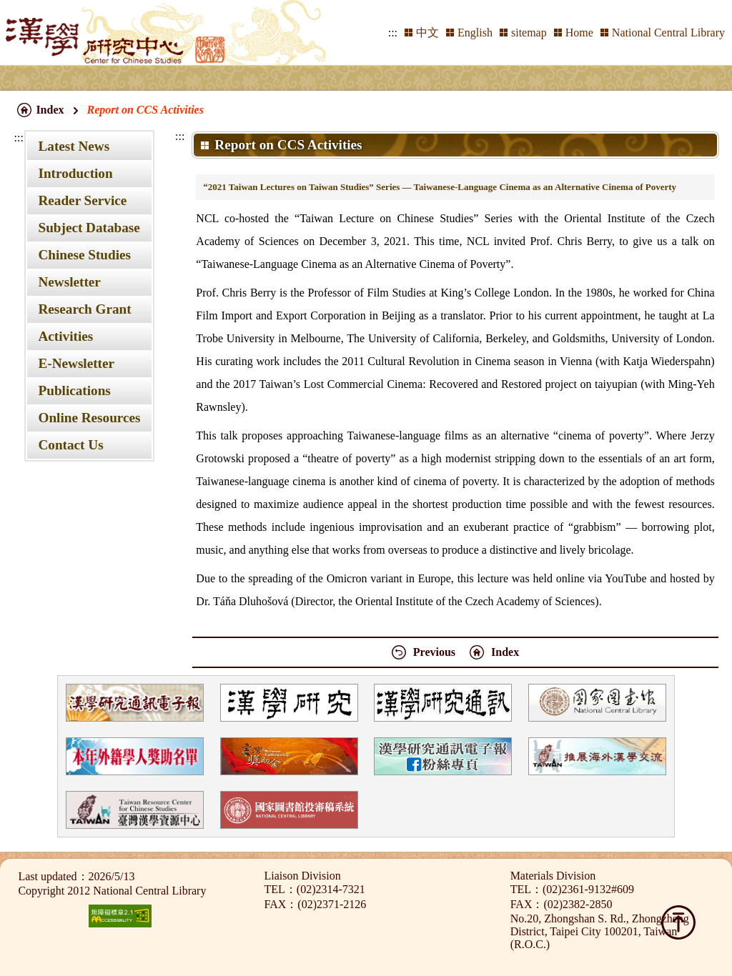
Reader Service (82, 200)
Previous (434, 652)
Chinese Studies (84, 254)
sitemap (529, 32)
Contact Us (70, 444)
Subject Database (88, 227)
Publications (74, 390)
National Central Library (668, 32)
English (475, 32)
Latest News (73, 146)
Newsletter (69, 281)
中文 (427, 32)
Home (579, 32)
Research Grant (84, 309)
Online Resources (89, 417)
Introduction (75, 173)
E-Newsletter (76, 363)
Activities (65, 336)
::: (392, 32)
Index (50, 110)
